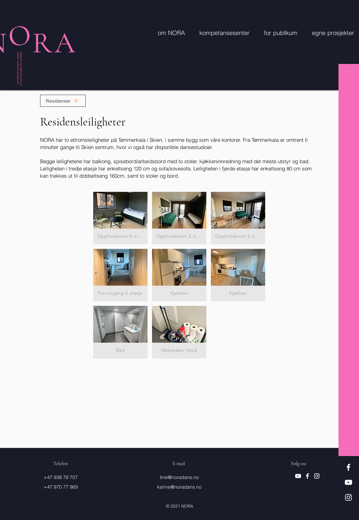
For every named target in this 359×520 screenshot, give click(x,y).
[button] (120, 218)
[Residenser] (63, 101)
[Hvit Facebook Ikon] (348, 467)
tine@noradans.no (179, 477)
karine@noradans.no (179, 487)
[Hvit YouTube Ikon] (348, 482)
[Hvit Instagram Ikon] (348, 497)
